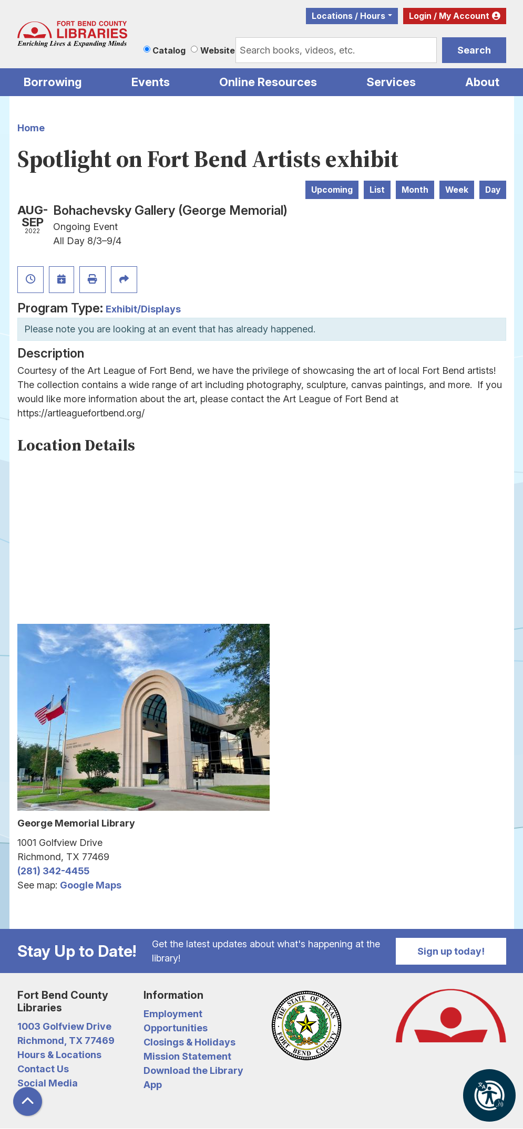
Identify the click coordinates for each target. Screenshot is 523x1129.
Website (217, 50)
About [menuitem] (482, 82)
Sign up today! (451, 951)
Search (474, 50)
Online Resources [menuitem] (268, 82)
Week (456, 190)
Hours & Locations (59, 1054)
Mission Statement (187, 1056)
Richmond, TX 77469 (66, 1040)
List (377, 190)
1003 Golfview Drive (64, 1026)
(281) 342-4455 (53, 870)
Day (492, 190)
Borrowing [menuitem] (53, 82)
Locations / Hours (348, 16)
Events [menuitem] (150, 82)
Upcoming (332, 190)
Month (415, 190)
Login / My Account (449, 16)
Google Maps (90, 885)
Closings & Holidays (189, 1042)
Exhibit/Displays (143, 309)
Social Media (47, 1083)
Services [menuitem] (391, 82)
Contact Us (43, 1068)
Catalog (169, 50)
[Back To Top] (27, 1101)
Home (31, 127)
